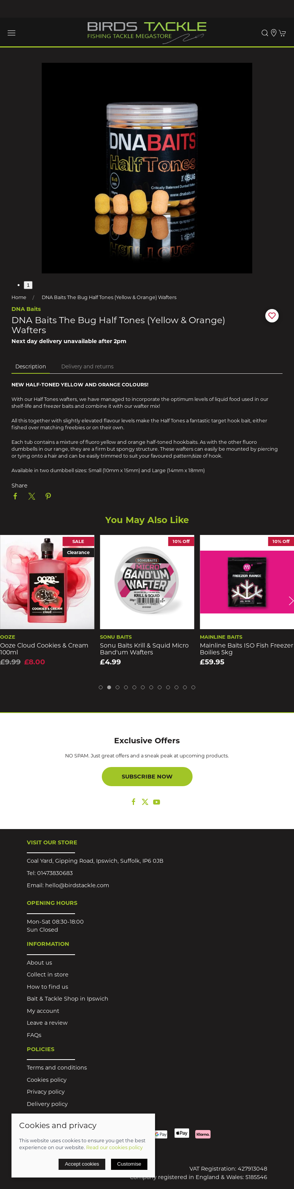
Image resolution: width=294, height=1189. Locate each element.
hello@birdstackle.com (77, 885)
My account (43, 1010)
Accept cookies (82, 1164)
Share (19, 485)
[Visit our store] (274, 33)
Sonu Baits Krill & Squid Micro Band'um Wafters (144, 648)
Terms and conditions (57, 1067)
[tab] (101, 687)
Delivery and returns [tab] (87, 366)
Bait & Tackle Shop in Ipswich (67, 998)
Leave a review (47, 1022)
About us (39, 962)
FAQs (34, 1035)
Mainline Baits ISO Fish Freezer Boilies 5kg (246, 648)
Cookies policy (47, 1079)
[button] (11, 33)
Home (18, 297)
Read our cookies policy (114, 1147)
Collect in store (48, 974)
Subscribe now (147, 776)
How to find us (47, 986)
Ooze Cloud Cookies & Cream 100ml (44, 648)
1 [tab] (28, 285)
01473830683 (55, 873)
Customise (129, 1164)
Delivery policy (47, 1104)
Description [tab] (30, 366)
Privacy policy (46, 1091)
